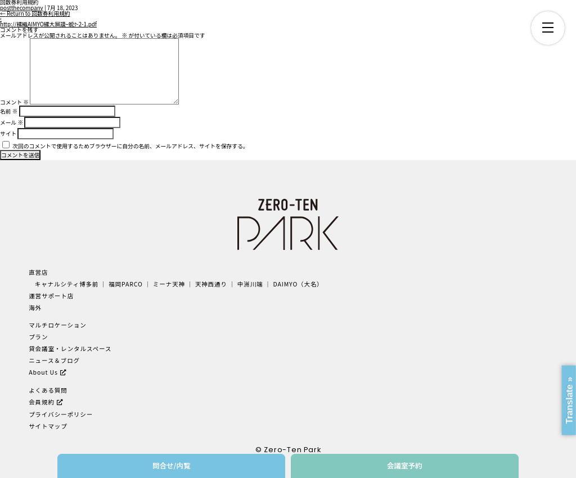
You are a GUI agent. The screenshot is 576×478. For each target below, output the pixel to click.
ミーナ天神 (169, 284)
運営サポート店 (51, 296)
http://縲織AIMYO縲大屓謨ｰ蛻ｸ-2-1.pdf (48, 24)
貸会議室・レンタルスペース (70, 348)
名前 (8, 111)
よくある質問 (48, 390)
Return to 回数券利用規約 (35, 13)
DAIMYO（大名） (298, 284)
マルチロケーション (58, 325)
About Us (43, 372)
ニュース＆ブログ (54, 360)
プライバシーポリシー (61, 414)
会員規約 (42, 402)
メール (11, 122)
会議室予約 (404, 465)
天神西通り (211, 284)
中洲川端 (250, 284)
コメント (14, 102)
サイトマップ (48, 426)
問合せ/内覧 (171, 465)
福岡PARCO (126, 284)
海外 (35, 307)
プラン (38, 337)
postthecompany (21, 8)
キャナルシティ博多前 (67, 284)
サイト (8, 134)
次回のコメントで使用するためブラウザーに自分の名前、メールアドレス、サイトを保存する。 (130, 146)
